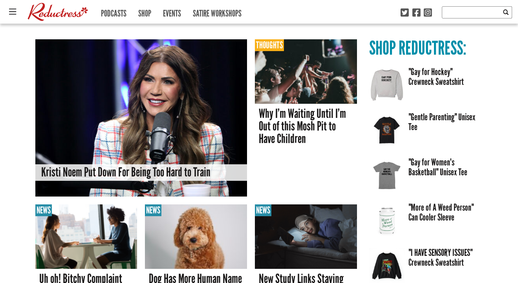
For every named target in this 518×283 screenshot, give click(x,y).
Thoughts (269, 45)
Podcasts (113, 11)
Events (172, 11)
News (44, 210)
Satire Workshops (217, 11)
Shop (144, 11)
